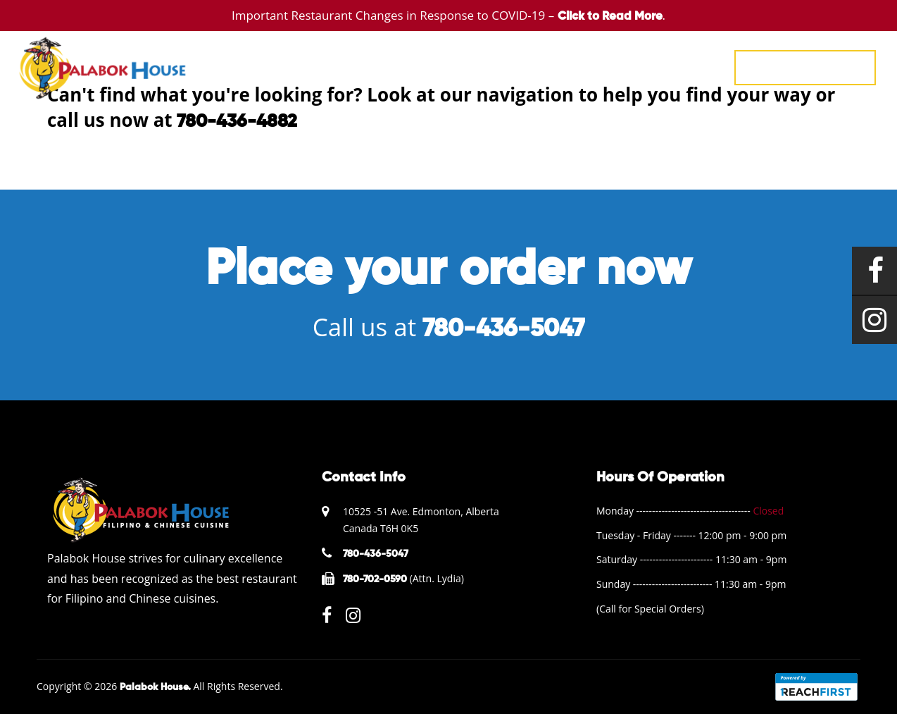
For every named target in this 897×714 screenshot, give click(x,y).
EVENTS (462, 66)
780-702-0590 (375, 579)
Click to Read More (610, 17)
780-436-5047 (805, 67)
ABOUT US (599, 66)
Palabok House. (155, 687)
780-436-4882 (237, 122)
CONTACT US (682, 66)
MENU (407, 66)
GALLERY (527, 66)
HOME (355, 66)
